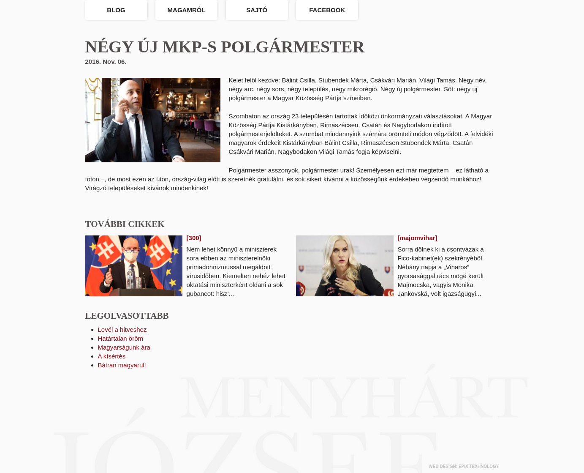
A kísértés (112, 356)
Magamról (187, 10)
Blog (116, 10)
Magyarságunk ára (124, 347)
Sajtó (256, 10)
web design (442, 466)
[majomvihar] (417, 237)
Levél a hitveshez (122, 329)
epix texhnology (479, 466)
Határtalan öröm (121, 338)
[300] (194, 237)
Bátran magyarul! (122, 365)
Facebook (327, 10)
